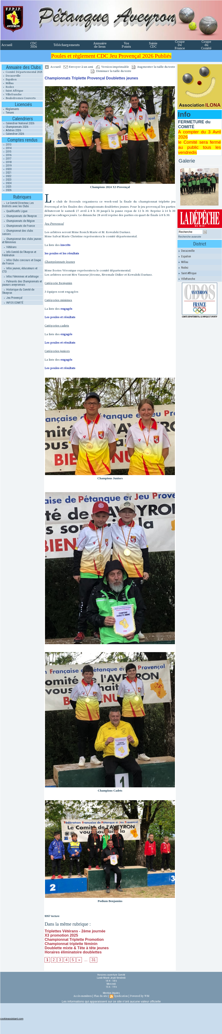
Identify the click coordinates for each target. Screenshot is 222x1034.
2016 (6, 155)
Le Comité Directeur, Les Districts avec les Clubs (18, 204)
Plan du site (101, 996)
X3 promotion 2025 (61, 935)
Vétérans (9, 247)
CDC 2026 (33, 45)
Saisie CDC (153, 45)
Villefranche (11, 94)
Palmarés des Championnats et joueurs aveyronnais (22, 283)
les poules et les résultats (62, 253)
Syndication (121, 996)
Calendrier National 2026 (18, 123)
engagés (66, 309)
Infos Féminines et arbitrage (20, 276)
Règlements (10, 109)
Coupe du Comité (206, 45)
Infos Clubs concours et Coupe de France (21, 262)
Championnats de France (18, 225)
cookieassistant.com (11, 1018)
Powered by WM (139, 996)
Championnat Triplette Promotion (74, 940)
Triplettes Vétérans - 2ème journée (75, 931)
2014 (6, 148)
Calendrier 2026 (13, 133)
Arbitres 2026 (11, 130)
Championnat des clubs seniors (17, 232)
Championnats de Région (18, 221)
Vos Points (126, 45)
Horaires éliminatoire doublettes (73, 952)
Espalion (9, 79)
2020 (6, 169)
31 (93, 960)
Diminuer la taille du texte (111, 71)
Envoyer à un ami (78, 67)
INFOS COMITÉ (12, 302)
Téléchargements (66, 45)
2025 (6, 186)
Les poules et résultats (60, 317)
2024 (6, 183)
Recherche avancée (189, 236)
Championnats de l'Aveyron (19, 216)
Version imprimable (112, 67)
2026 (6, 190)
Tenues (7, 112)
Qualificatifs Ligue (14, 211)
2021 (6, 172)
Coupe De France (180, 45)
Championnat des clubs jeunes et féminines (22, 240)
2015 (6, 151)
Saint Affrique (12, 90)
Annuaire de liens (100, 45)
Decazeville (11, 76)
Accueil (6, 45)
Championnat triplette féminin (71, 944)
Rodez (7, 87)
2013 (6, 144)
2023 (6, 179)
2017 (6, 158)
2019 (6, 165)
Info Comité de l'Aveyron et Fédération (19, 253)
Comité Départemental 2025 (21, 72)
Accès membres (82, 996)
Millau (7, 83)
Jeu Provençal (12, 297)
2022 (6, 176)
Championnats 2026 (15, 126)
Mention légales (111, 993)
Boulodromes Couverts (18, 98)
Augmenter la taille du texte (153, 67)
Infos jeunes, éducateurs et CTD (19, 270)
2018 (6, 162)
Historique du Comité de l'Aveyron (18, 291)
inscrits (65, 245)
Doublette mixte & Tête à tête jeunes (77, 948)
